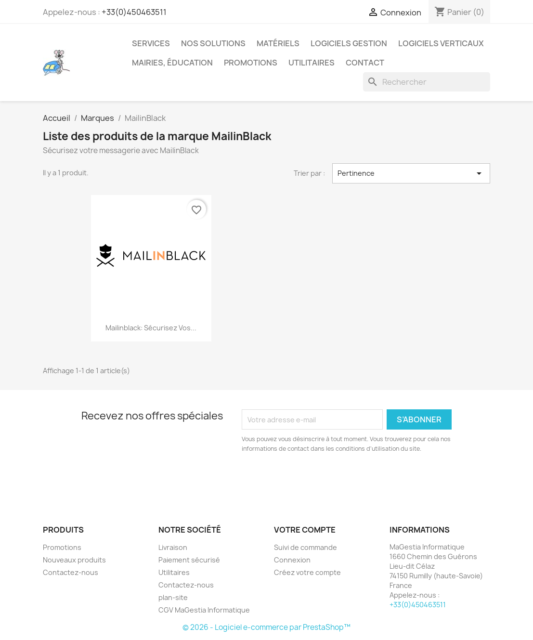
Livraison (172, 547)
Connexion (292, 559)
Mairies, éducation (172, 62)
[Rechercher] (426, 81)
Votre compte (305, 529)
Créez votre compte (307, 572)
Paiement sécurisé (189, 559)
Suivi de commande (305, 547)
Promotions (250, 62)
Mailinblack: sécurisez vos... (150, 327)
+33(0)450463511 (134, 12)
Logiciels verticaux (441, 43)
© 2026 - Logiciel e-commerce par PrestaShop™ (266, 627)
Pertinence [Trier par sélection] (411, 173)
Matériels (278, 43)
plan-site (173, 597)
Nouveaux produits (74, 559)
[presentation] (322, 480)
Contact (365, 62)
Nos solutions (213, 43)
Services (151, 43)
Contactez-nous (70, 572)
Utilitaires (311, 62)
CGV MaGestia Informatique (204, 609)
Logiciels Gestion (349, 43)
